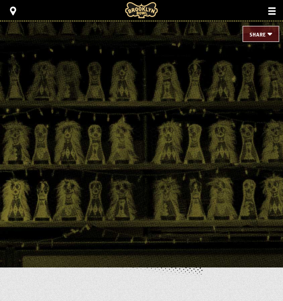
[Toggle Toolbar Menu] (12, 11)
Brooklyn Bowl (141, 10)
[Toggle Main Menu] (272, 11)
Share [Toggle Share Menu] (257, 35)
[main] (141, 132)
